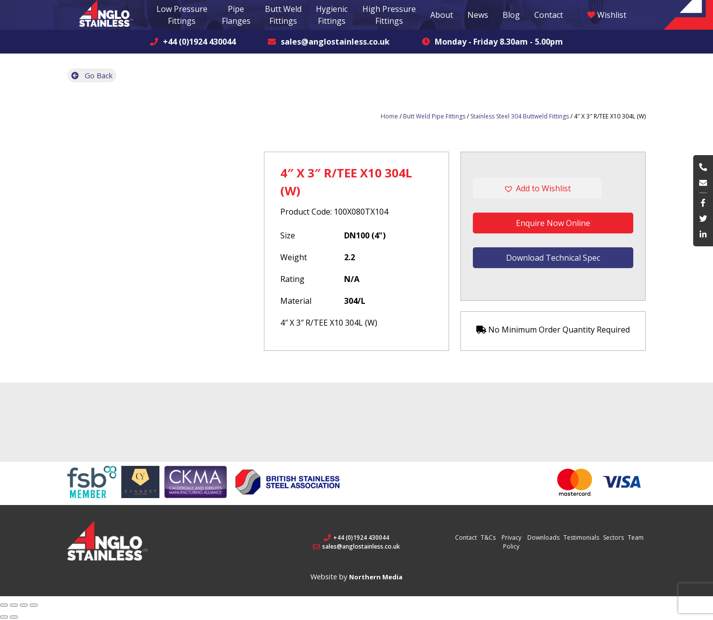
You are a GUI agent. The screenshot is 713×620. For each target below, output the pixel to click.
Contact (548, 14)
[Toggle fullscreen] (24, 605)
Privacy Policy (511, 542)
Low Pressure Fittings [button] (181, 14)
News (477, 14)
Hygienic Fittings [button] (332, 14)
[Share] (14, 605)
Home (389, 116)
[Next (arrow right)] (14, 617)
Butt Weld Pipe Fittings (434, 116)
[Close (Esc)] (4, 605)
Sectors (613, 537)
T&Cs (488, 537)
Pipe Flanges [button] (236, 14)
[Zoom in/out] (34, 605)
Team (636, 537)
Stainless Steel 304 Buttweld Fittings (519, 116)
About (441, 14)
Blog (511, 14)
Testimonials (581, 537)
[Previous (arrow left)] (4, 617)
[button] (553, 188)
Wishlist (606, 14)
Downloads (543, 537)
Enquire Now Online (553, 223)
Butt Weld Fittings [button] (283, 14)
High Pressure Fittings (389, 14)
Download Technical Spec (553, 257)
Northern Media (376, 576)
